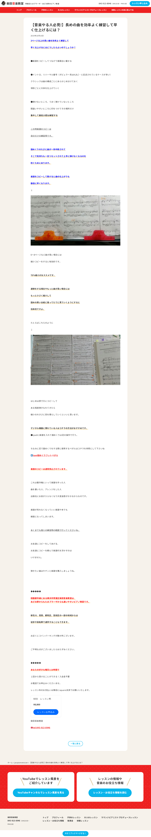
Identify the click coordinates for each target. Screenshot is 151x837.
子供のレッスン (47, 10)
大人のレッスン (64, 10)
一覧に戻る (75, 743)
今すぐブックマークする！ (75, 833)
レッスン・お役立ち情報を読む (110, 792)
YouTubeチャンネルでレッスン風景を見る (41, 792)
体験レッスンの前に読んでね (122, 10)
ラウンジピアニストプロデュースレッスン (90, 10)
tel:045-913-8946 (41, 727)
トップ (19, 10)
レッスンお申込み (46, 712)
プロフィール (31, 10)
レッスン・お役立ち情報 (53, 820)
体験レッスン (82, 820)
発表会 (70, 820)
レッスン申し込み (139, 3)
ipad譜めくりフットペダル (45, 455)
